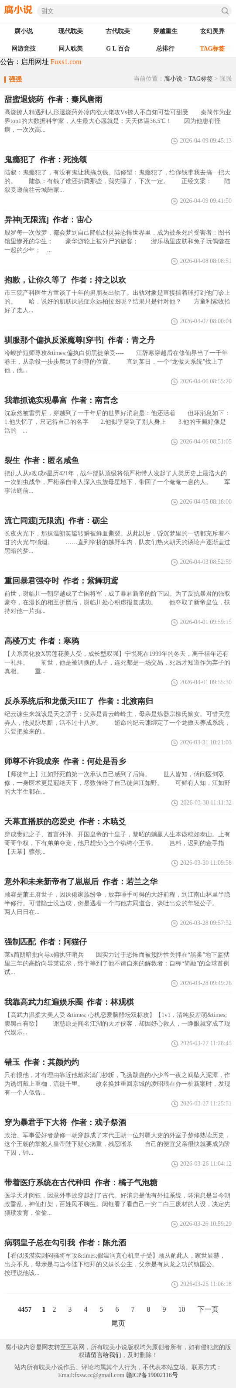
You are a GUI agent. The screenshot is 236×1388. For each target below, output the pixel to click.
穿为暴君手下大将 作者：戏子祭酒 (65, 1122)
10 (181, 1309)
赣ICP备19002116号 (152, 1375)
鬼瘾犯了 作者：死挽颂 (45, 159)
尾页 (118, 1323)
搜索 (225, 10)
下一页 (208, 1309)
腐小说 (173, 78)
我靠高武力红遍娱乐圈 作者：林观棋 (69, 1002)
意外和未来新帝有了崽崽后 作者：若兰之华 (80, 881)
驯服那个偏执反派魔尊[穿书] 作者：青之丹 (79, 340)
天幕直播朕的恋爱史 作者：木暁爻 (65, 821)
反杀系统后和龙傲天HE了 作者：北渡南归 (78, 701)
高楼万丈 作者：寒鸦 (41, 641)
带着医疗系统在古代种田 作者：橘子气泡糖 (80, 1182)
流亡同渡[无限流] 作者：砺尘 (56, 520)
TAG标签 (200, 78)
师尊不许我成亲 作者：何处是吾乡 (65, 761)
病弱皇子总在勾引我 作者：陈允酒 (65, 1242)
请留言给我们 (103, 1355)
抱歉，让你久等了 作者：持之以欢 (65, 280)
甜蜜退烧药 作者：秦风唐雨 (53, 99)
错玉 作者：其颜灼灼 (41, 1062)
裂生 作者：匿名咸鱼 (41, 460)
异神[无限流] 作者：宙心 (48, 219)
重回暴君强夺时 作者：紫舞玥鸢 (61, 580)
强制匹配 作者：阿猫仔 (45, 942)
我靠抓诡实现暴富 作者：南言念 (61, 400)
